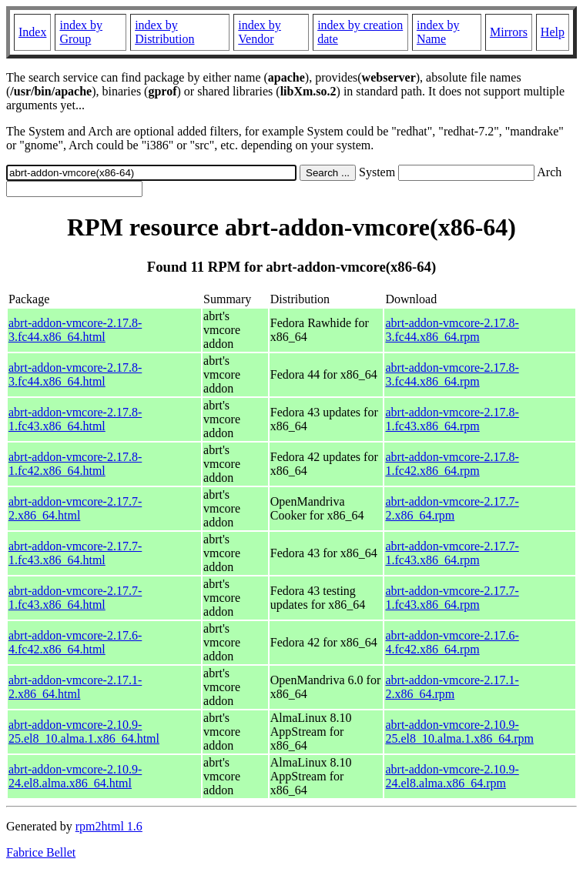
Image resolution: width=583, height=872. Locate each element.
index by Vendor (259, 31)
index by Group (80, 31)
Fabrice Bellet (40, 852)
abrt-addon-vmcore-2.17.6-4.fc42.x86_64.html (75, 642)
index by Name (438, 31)
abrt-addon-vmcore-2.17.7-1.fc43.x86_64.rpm (451, 553)
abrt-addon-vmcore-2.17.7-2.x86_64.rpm (451, 508)
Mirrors (509, 31)
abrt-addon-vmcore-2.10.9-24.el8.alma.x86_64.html (75, 776)
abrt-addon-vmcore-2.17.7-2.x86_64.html (75, 508)
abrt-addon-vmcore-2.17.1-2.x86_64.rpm (451, 686)
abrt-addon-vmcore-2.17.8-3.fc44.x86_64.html (75, 329)
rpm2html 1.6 (108, 826)
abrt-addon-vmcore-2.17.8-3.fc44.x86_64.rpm (451, 329)
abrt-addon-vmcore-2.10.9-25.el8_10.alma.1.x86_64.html (83, 731)
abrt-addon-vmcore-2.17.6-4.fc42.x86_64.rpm (451, 642)
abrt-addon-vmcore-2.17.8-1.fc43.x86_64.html (75, 419)
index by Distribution (164, 31)
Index (32, 31)
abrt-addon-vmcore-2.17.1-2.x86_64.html (75, 686)
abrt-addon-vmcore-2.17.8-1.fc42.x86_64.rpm (451, 463)
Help (553, 31)
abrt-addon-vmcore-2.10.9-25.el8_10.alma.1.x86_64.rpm (459, 731)
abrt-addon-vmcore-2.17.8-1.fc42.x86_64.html (75, 463)
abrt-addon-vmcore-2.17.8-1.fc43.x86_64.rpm (451, 419)
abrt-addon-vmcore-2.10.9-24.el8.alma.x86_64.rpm (451, 776)
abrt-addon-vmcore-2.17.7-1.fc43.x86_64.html (75, 553)
